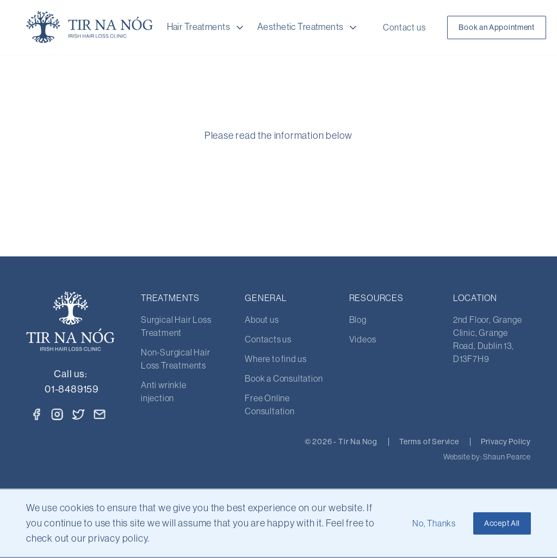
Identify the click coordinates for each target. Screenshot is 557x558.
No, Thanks (434, 523)
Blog (358, 319)
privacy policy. (119, 538)
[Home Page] (89, 27)
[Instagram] (57, 414)
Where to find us (276, 359)
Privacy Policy (506, 441)
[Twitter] (79, 413)
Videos (362, 339)
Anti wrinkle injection (164, 391)
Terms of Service (429, 441)
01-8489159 (71, 389)
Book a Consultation (284, 378)
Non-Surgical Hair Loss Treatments (176, 358)
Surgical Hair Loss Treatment (176, 326)
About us (261, 319)
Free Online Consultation (270, 404)
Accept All (502, 523)
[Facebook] (36, 414)
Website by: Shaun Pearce (487, 456)
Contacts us (268, 339)
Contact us (404, 27)
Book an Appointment (496, 27)
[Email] (99, 414)
